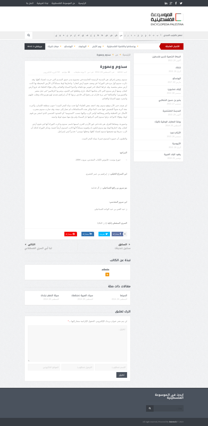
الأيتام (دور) (175, 133)
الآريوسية (176, 143)
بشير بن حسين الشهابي (170, 100)
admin (120, 72)
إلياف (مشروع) (174, 89)
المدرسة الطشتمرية (172, 111)
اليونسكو (68, 46)
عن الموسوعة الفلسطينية (63, 3)
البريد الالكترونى (51, 72)
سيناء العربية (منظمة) (82, 295)
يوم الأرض (96, 46)
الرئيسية (82, 3)
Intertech (173, 422)
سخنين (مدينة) (122, 248)
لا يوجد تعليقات (80, 72)
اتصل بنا (29, 3)
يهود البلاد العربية (172, 154)
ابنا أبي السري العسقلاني (38, 248)
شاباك (178, 67)
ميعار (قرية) (53, 46)
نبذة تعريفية (42, 3)
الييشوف (82, 46)
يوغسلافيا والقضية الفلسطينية (121, 46)
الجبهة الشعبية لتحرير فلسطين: (166, 57)
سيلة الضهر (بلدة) (50, 295)
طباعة (66, 72)
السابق (124, 244)
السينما (123, 295)
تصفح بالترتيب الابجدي (172, 35)
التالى (30, 244)
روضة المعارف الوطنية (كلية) (168, 122)
